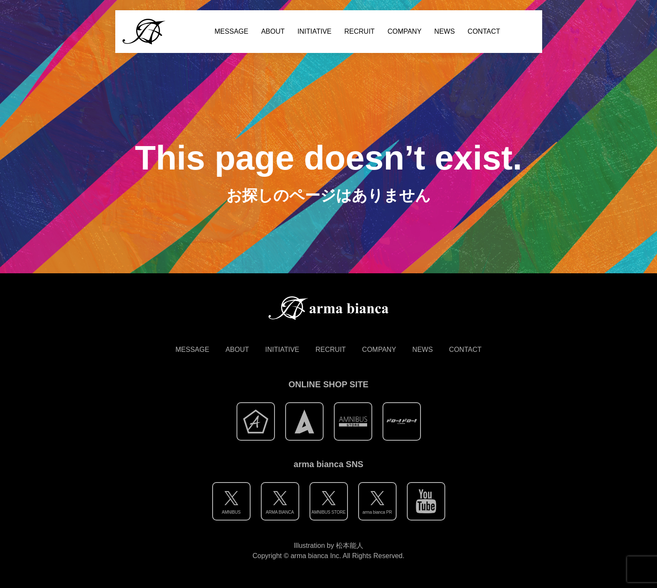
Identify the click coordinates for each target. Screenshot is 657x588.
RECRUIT (360, 31)
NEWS (444, 31)
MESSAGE (231, 31)
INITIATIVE (315, 31)
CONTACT (483, 31)
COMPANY (405, 31)
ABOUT (273, 31)
